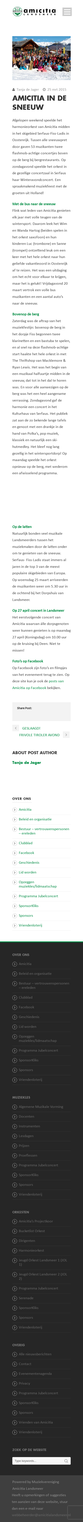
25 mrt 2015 (56, 90)
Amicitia (25, 810)
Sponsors (26, 916)
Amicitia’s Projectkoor (36, 1221)
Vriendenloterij (30, 925)
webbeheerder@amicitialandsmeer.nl (41, 1515)
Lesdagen (26, 1136)
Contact (25, 1364)
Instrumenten (29, 1126)
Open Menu (67, 12)
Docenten (26, 1117)
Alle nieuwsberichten (35, 1354)
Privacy (24, 1384)
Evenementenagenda (35, 1374)
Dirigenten (27, 1241)
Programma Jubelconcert (38, 896)
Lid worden (27, 872)
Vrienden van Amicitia (36, 1422)
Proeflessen (28, 1156)
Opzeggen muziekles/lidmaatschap (38, 884)
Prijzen (24, 1146)
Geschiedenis (29, 863)
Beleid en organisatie (35, 819)
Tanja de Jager (28, 90)
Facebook (26, 853)
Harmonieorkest (31, 1251)
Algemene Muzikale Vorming (41, 1107)
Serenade (26, 1298)
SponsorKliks (28, 906)
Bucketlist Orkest (32, 1231)
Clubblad (25, 843)
